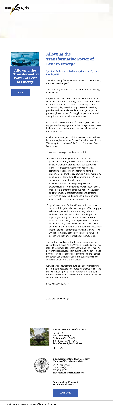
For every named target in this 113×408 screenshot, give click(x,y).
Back (20, 92)
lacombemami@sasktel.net (67, 343)
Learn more (65, 393)
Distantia (42, 404)
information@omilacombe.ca (68, 372)
